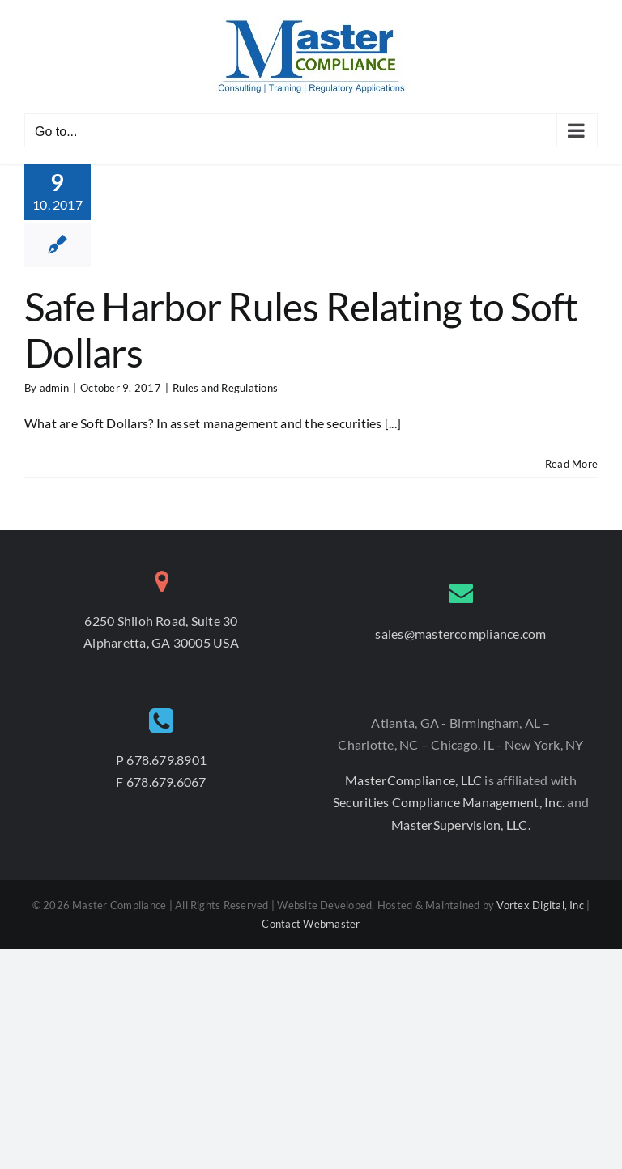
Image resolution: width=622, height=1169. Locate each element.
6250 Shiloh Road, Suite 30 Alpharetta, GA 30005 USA (161, 632)
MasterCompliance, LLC (414, 780)
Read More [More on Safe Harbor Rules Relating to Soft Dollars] (571, 463)
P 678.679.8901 (161, 759)
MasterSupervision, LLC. (460, 824)
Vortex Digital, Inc (540, 905)
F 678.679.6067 (161, 781)
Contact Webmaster (311, 923)
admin (54, 387)
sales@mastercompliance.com (460, 633)
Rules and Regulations (225, 387)
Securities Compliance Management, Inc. (450, 802)
